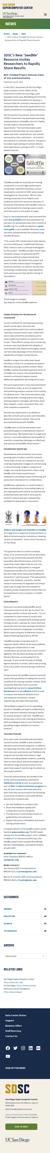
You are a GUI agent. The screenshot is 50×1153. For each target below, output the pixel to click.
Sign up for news (15, 1068)
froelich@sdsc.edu (27, 880)
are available (15, 219)
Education (25, 916)
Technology (25, 931)
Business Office (13, 1025)
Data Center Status (15, 1015)
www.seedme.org (20, 832)
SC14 (18, 783)
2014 (23, 33)
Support (9, 1020)
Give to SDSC (21, 1126)
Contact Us (11, 1036)
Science (25, 923)
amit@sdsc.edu (11, 859)
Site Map (33, 1114)
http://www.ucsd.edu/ (26, 985)
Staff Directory (13, 1031)
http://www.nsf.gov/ (13, 992)
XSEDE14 (8, 783)
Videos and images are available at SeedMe (25, 529)
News (15, 33)
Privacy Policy (23, 1114)
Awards (25, 909)
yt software (25, 691)
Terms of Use (10, 1114)
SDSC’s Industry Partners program (26, 786)
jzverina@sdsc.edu (27, 871)
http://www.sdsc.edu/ (13, 982)
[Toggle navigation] (45, 15)
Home (7, 33)
